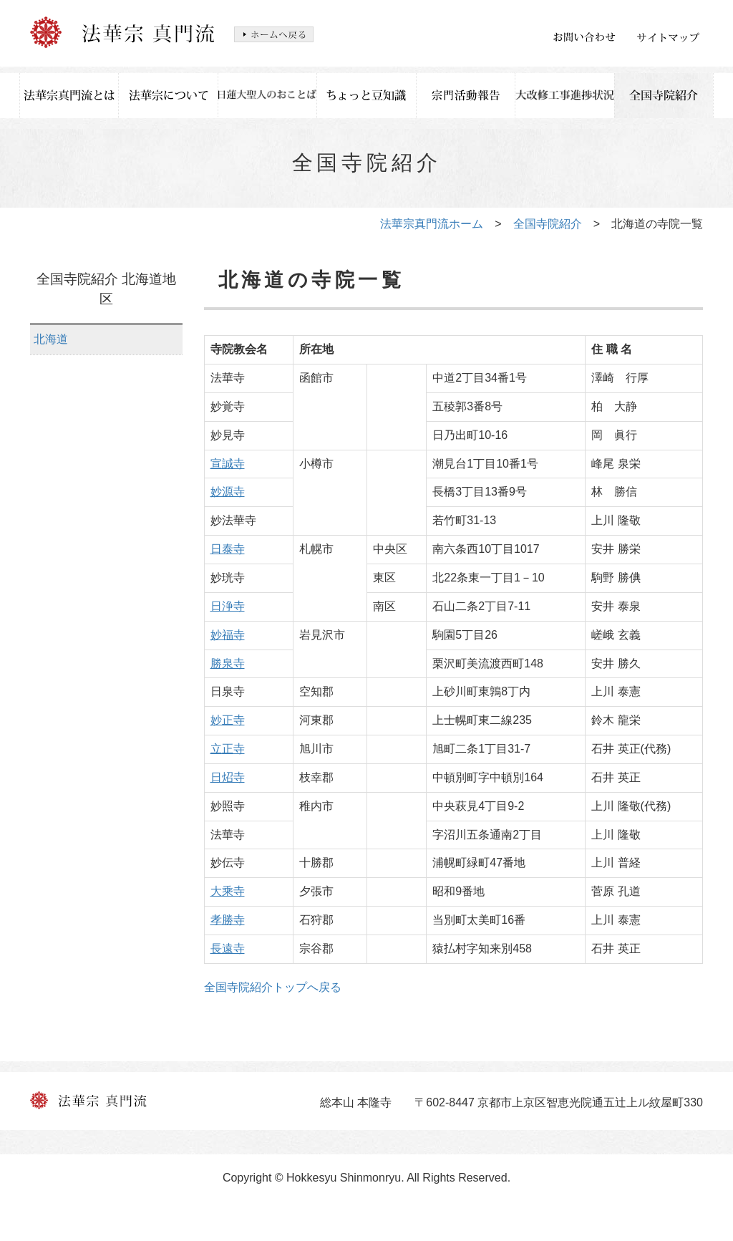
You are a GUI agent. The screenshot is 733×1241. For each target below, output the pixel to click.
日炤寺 (227, 777)
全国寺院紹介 (547, 224)
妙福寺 (227, 635)
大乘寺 (227, 891)
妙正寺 (227, 720)
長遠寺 (227, 948)
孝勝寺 (227, 920)
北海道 (51, 339)
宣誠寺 (227, 464)
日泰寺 (227, 549)
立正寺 (227, 749)
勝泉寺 (227, 663)
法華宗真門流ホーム (431, 224)
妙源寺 (227, 492)
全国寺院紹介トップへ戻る (272, 987)
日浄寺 (227, 606)
